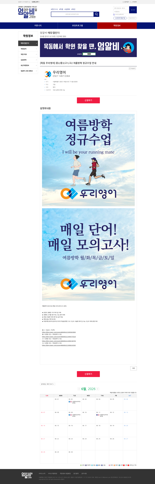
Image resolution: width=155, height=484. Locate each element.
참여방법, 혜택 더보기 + (47, 384)
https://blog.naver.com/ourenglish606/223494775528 (59, 336)
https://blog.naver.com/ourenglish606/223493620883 (59, 332)
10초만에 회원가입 (120, 18)
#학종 (61, 9)
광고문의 (76, 473)
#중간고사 (54, 9)
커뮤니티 (38, 26)
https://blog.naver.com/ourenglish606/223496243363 (59, 345)
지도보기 (132, 68)
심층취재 (23, 60)
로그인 (133, 10)
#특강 (73, 9)
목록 (133, 368)
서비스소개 (42, 473)
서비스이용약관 (52, 473)
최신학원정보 (25, 65)
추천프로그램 (77, 26)
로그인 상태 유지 (119, 14)
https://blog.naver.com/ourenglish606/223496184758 (59, 341)
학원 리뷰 (24, 54)
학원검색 (23, 49)
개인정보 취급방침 (65, 473)
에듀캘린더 (25, 43)
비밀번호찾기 (132, 18)
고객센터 (133, 2)
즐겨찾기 (126, 2)
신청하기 (88, 100)
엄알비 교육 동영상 (27, 71)
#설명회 (67, 9)
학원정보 (117, 26)
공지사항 (84, 473)
